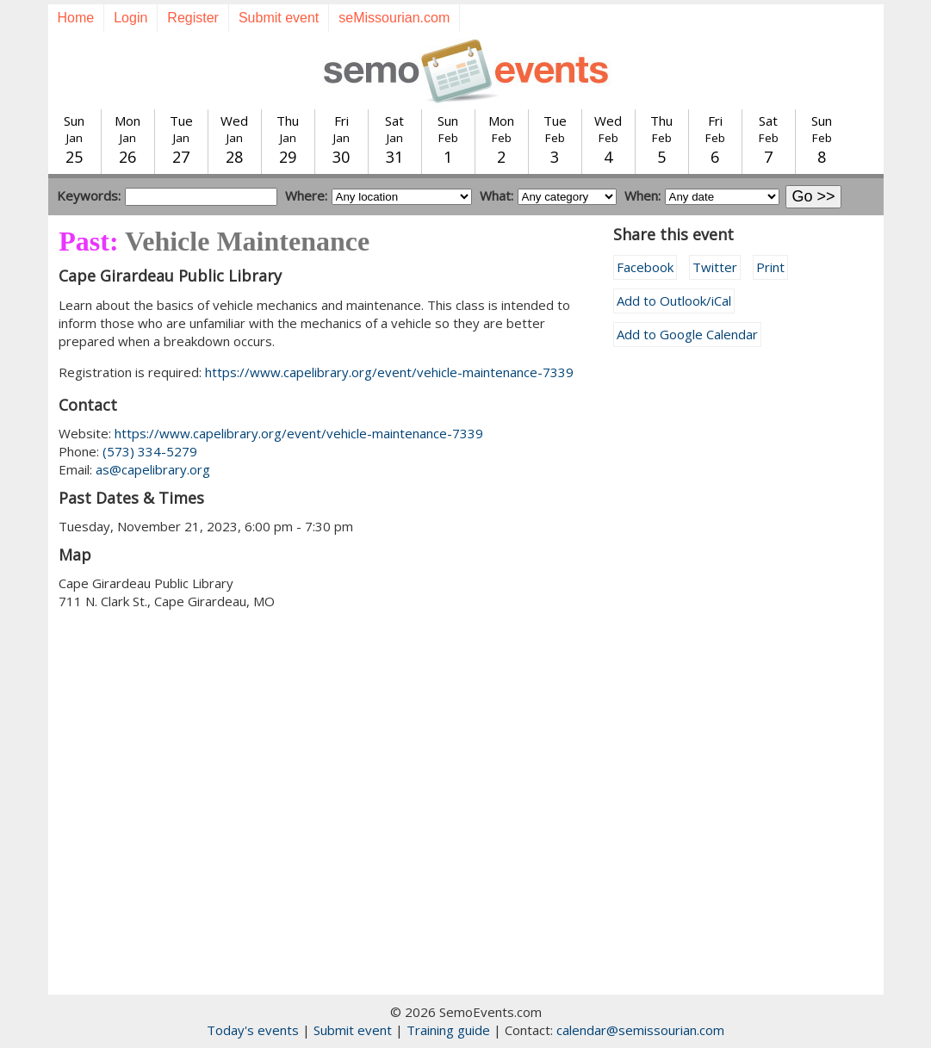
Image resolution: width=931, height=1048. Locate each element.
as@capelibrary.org (153, 469)
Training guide (448, 1030)
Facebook (645, 267)
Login (130, 17)
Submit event (279, 17)
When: (642, 195)
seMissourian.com (394, 17)
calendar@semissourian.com (640, 1030)
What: (496, 195)
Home (76, 17)
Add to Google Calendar (687, 334)
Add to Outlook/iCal (674, 300)
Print (770, 267)
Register (193, 17)
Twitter (714, 267)
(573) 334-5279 (149, 451)
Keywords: (89, 195)
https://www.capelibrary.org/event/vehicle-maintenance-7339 (389, 372)
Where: (306, 195)
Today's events (253, 1030)
